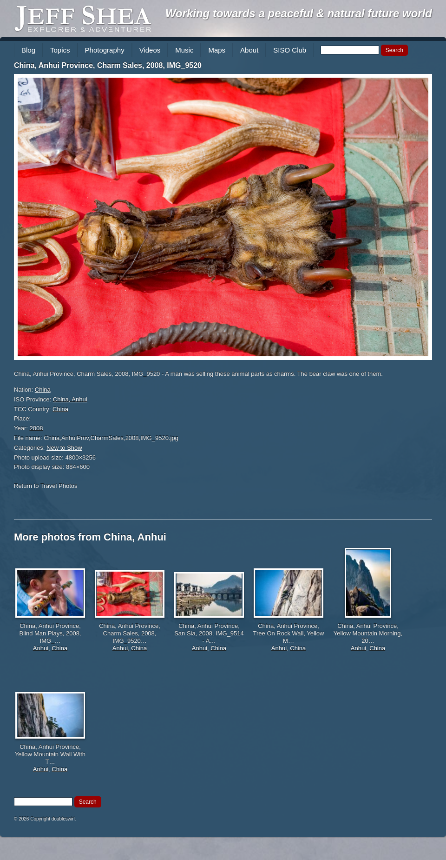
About (249, 50)
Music (184, 50)
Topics (60, 50)
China (43, 389)
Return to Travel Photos (46, 485)
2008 (36, 428)
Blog (28, 50)
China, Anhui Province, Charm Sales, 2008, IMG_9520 (108, 65)
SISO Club (289, 50)
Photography (105, 50)
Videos (150, 50)
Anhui (40, 648)
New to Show (64, 447)
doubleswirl (63, 818)
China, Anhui (70, 399)
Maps (216, 50)
